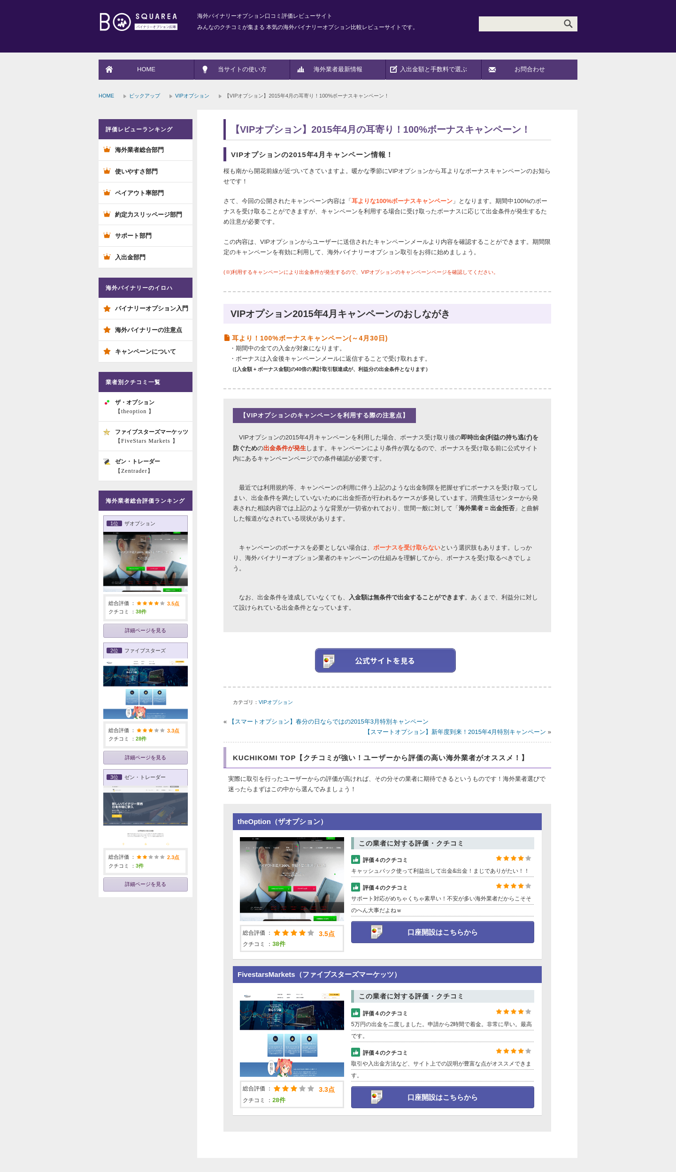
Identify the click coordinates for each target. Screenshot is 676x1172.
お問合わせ (530, 69)
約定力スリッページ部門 (148, 214)
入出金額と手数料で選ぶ (433, 69)
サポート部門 (133, 235)
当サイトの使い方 (242, 69)
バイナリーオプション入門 (151, 308)
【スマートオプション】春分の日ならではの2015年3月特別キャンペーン (329, 721)
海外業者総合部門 (139, 149)
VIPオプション (192, 95)
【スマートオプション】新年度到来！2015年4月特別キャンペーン (455, 731)
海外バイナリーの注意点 (148, 329)
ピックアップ (144, 95)
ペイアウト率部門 (139, 193)
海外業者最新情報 (338, 69)
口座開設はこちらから (442, 932)
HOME (146, 69)
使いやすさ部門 (136, 171)
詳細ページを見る (145, 630)
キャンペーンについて (145, 351)
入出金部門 (130, 257)
